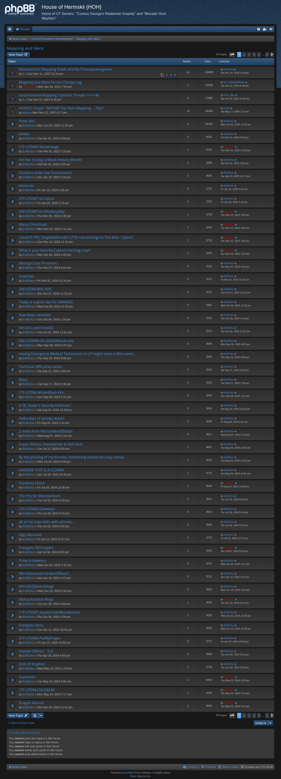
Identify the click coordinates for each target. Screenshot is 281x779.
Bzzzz (23, 379)
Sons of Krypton (32, 664)
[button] (232, 54)
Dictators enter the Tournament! (45, 172)
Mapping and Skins (25, 48)
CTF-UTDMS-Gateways (37, 508)
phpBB (127, 772)
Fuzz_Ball (229, 95)
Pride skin (27, 121)
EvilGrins (28, 125)
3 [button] (249, 55)
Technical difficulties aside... (41, 366)
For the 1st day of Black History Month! (50, 159)
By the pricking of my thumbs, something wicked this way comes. (72, 457)
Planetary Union (32, 483)
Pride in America (32, 560)
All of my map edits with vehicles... (47, 521)
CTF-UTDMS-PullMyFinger (39, 638)
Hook (26, 112)
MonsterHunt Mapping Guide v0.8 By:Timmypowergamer (65, 69)
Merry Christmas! (33, 224)
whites (24, 133)
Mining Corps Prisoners (38, 263)
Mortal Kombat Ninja (36, 599)
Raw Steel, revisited (34, 314)
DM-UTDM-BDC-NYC (35, 289)
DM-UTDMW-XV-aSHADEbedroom (46, 340)
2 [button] (244, 55)
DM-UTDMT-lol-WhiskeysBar (42, 211)
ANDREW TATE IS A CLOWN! (41, 470)
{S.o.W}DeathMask (234, 82)
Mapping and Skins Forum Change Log (50, 82)
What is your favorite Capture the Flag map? (54, 250)
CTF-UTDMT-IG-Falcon (36, 198)
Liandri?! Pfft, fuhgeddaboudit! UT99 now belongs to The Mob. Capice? (76, 237)
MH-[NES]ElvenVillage (36, 586)
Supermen (27, 676)
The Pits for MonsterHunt (39, 495)
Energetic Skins (31, 625)
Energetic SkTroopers (36, 547)
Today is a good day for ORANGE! (46, 302)
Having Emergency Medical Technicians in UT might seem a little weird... (77, 353)
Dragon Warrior (31, 702)
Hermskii (29, 86)
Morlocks (26, 185)
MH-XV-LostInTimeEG (36, 327)
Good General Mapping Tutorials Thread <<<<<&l (59, 95)
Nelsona (228, 69)
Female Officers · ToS (36, 651)
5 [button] (259, 55)
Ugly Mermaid (30, 534)
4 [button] (254, 55)
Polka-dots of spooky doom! (41, 418)
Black (133, 776)
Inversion (26, 276)
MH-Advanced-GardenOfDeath (44, 573)
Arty (148, 776)
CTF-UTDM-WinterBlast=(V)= (42, 392)
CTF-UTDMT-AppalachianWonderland (49, 612)
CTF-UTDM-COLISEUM (37, 689)
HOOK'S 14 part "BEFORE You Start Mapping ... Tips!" (61, 108)
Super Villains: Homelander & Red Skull (51, 444)
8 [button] (267, 55)
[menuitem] (23, 29)
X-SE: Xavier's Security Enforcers (45, 405)
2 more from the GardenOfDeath (46, 431)
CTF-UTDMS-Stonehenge (39, 146)
